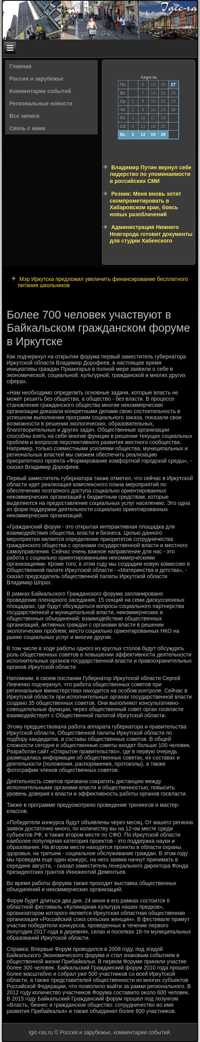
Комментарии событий (40, 91)
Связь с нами (27, 128)
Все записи (24, 116)
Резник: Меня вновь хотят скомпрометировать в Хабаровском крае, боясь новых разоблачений (145, 204)
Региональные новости (40, 103)
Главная (20, 66)
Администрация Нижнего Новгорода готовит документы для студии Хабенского (151, 234)
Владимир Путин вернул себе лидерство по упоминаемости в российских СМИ (150, 174)
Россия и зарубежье (36, 79)
